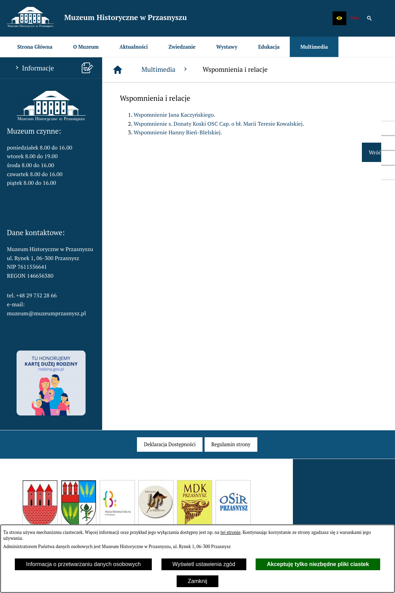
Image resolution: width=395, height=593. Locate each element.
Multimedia (165, 69)
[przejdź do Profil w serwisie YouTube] (388, 158)
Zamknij (197, 581)
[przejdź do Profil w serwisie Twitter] (388, 143)
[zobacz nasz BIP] (354, 18)
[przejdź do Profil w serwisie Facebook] (388, 128)
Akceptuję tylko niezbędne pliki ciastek (318, 564)
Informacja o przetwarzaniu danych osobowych (83, 564)
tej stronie (230, 532)
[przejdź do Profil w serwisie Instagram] (388, 173)
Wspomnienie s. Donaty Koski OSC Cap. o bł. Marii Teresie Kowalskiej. (219, 123)
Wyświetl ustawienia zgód (203, 564)
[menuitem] (35, 47)
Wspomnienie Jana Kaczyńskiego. (174, 114)
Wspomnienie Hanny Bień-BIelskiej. (178, 132)
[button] (339, 18)
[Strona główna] (117, 69)
